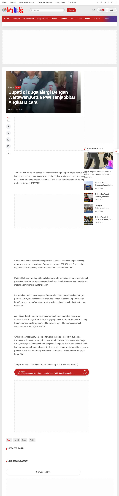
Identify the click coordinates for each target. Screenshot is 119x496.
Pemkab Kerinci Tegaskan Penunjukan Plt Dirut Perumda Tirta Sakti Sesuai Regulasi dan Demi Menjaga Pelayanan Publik (103, 184)
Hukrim (64, 19)
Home (4, 2)
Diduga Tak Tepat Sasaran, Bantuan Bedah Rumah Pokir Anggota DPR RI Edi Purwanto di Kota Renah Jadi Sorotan (103, 195)
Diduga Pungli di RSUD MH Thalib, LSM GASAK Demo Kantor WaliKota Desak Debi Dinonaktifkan (104, 218)
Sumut (87, 19)
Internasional (28, 19)
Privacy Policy (60, 2)
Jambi (16, 440)
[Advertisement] (59, 47)
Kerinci (54, 19)
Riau (72, 19)
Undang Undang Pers (45, 2)
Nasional (16, 19)
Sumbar (97, 19)
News (24, 440)
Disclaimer (72, 2)
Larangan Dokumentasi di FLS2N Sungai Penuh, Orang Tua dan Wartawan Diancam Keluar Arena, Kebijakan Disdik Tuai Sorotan (103, 207)
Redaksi (13, 2)
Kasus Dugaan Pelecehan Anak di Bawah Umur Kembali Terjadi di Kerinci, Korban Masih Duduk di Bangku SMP (97, 173)
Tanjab (17, 87)
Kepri (80, 19)
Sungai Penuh (42, 19)
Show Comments (43, 472)
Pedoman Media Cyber (26, 2)
